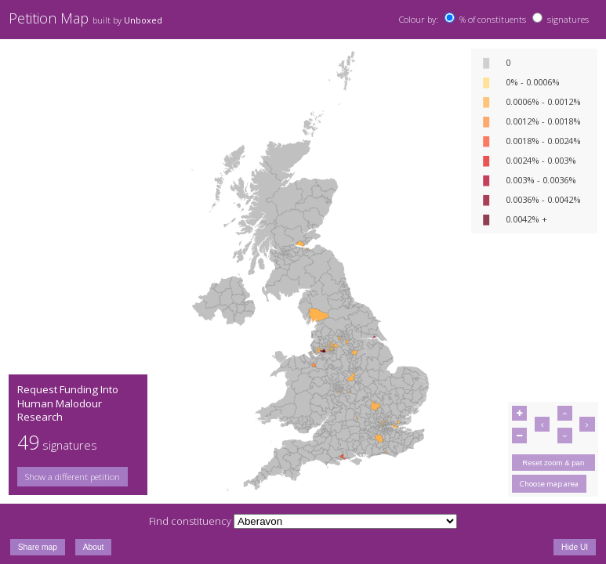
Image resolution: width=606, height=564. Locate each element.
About (93, 547)
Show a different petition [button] (72, 477)
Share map (37, 547)
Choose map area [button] (549, 484)
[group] (78, 476)
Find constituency (190, 521)
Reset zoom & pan (553, 462)
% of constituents (492, 19)
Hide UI (574, 547)
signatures (568, 19)
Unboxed (143, 20)
